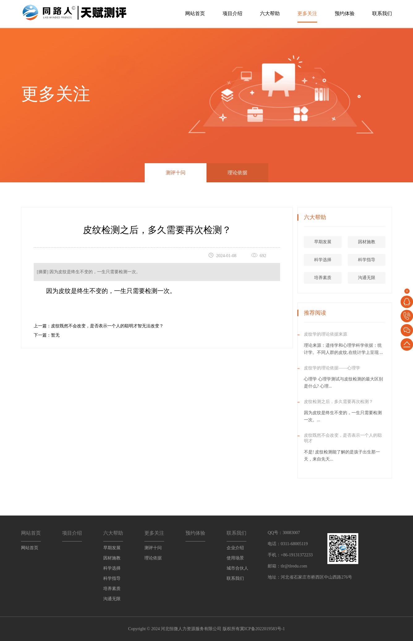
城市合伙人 (237, 568)
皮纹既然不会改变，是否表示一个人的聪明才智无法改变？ (107, 326)
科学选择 (342, 259)
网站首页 (195, 13)
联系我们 (382, 13)
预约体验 (345, 13)
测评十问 (175, 172)
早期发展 (342, 242)
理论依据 (237, 172)
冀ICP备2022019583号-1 (262, 628)
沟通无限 (386, 277)
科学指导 (386, 259)
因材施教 (386, 242)
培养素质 (342, 277)
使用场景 (235, 558)
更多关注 (307, 13)
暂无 (55, 335)
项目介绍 (232, 13)
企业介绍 (235, 547)
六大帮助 (270, 13)
